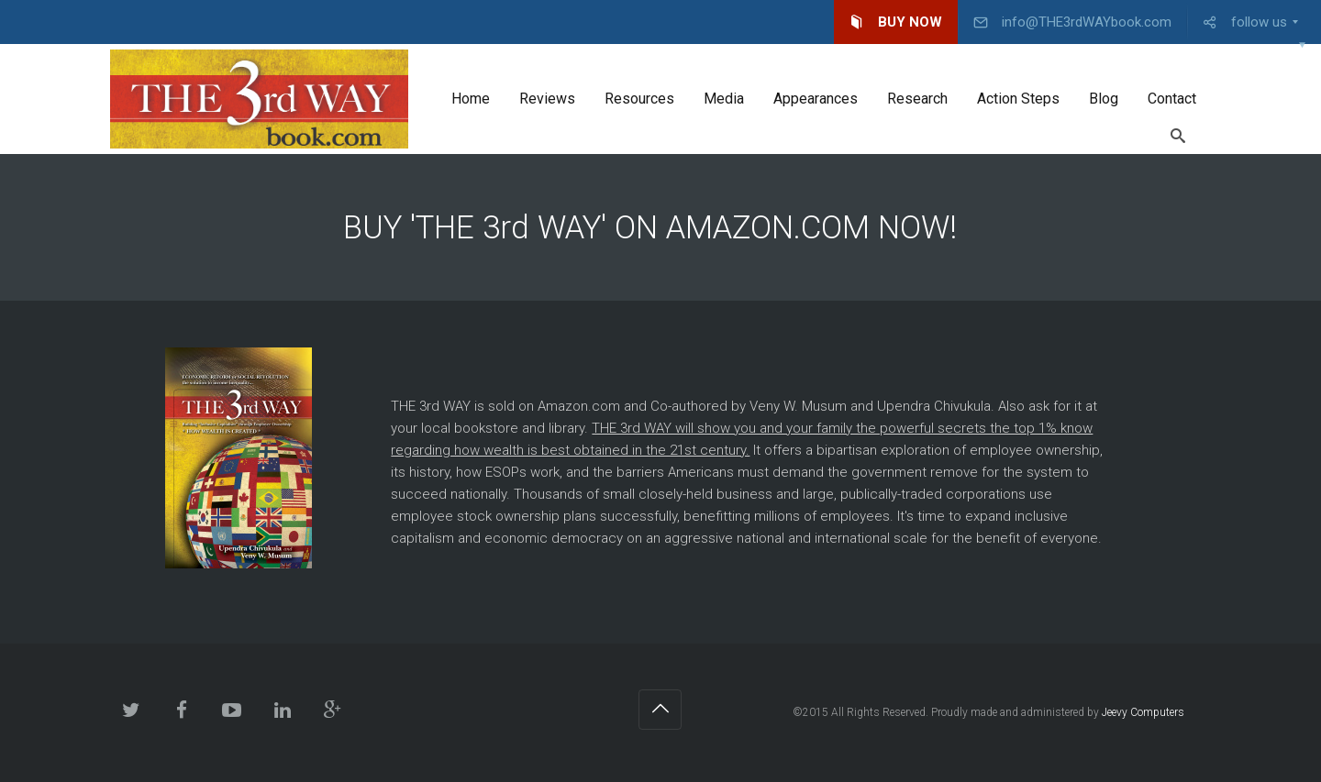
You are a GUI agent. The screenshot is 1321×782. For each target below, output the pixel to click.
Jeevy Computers (1143, 712)
